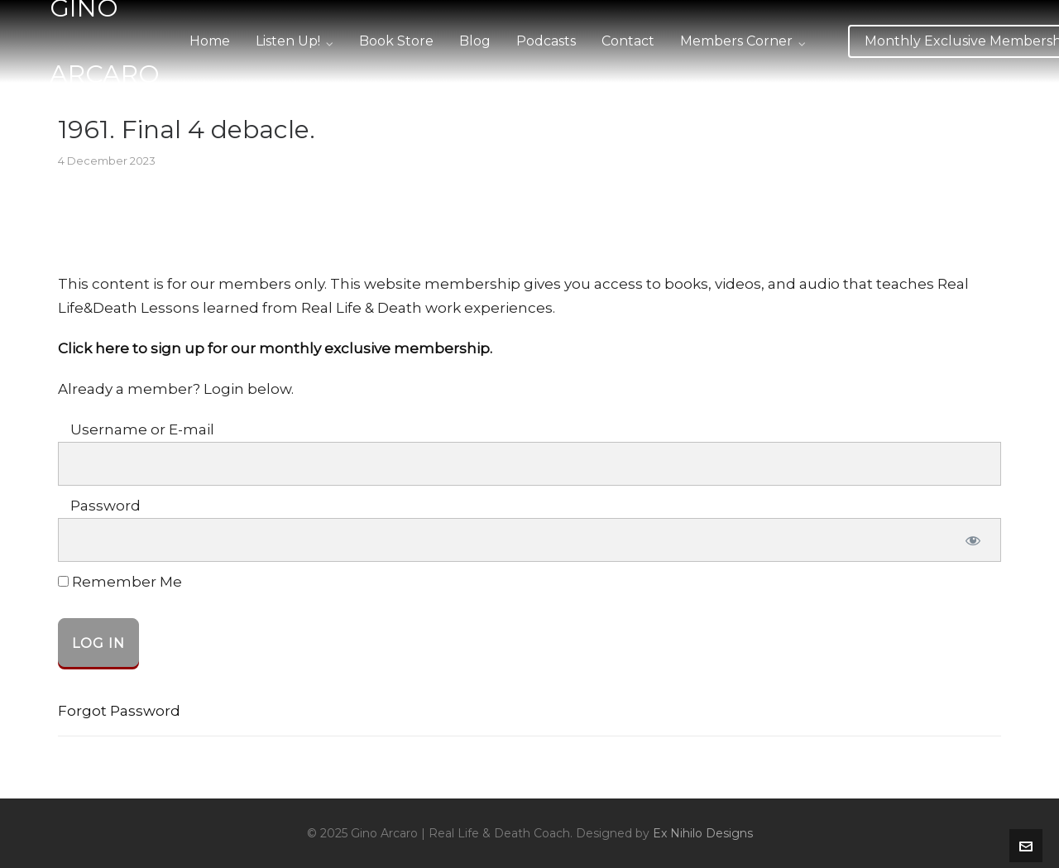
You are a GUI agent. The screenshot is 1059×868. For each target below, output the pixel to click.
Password (105, 505)
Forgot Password (119, 711)
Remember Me (120, 582)
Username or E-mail (142, 429)
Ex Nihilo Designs (703, 833)
